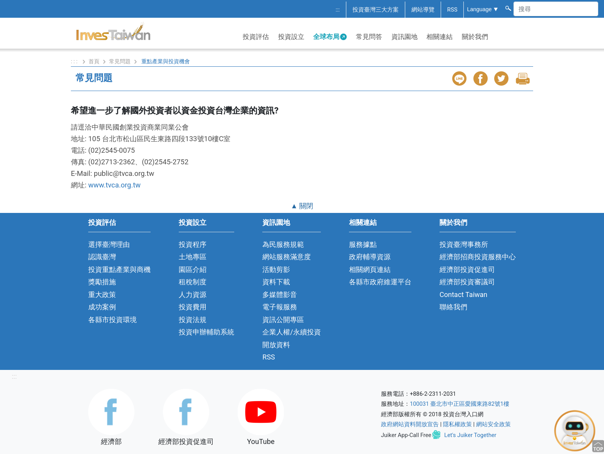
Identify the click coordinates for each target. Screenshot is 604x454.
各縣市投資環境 (112, 320)
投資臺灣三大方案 (375, 9)
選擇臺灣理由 (109, 244)
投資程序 (192, 244)
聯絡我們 (453, 307)
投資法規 (192, 320)
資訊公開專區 (283, 320)
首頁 (94, 61)
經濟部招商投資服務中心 (478, 257)
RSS (452, 9)
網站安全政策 (493, 424)
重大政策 (102, 294)
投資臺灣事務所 (464, 244)
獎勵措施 (102, 282)
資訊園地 (404, 37)
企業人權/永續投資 (291, 332)
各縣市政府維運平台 (380, 282)
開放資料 (276, 345)
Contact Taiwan (463, 294)
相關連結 (439, 37)
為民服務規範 (283, 244)
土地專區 (192, 257)
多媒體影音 (279, 294)
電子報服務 (279, 307)
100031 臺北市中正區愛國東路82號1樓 (459, 403)
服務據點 (363, 244)
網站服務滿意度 (286, 257)
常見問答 (369, 37)
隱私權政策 (457, 424)
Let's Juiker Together (470, 435)
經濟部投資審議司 (467, 282)
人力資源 (192, 294)
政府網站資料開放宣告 (410, 424)
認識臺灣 (102, 257)
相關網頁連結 (370, 269)
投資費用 (192, 307)
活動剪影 (276, 269)
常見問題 (120, 61)
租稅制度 (192, 282)
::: (338, 9)
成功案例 (102, 307)
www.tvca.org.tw (114, 185)
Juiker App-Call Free (406, 435)
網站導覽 (423, 9)
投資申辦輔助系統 (206, 332)
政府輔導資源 (370, 257)
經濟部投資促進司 (467, 269)
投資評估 (256, 37)
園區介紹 (192, 269)
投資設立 (291, 37)
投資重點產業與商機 (119, 269)
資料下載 (276, 282)
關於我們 (475, 37)
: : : (75, 61)
